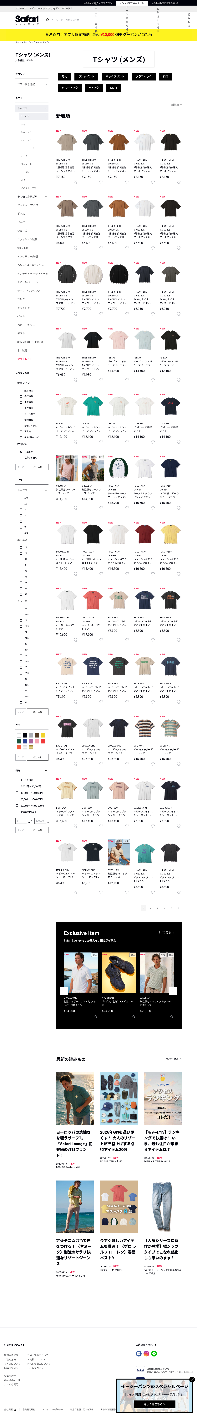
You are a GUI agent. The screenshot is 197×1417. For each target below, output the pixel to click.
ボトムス (22, 539)
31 (25, 565)
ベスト (24, 180)
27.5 (26, 673)
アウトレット (24, 359)
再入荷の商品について (38, 1363)
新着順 (175, 104)
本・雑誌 (22, 350)
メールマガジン (35, 1368)
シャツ (24, 124)
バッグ (21, 222)
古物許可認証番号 (108, 1409)
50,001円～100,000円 (32, 805)
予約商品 (28, 420)
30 (25, 559)
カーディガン (27, 172)
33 (25, 577)
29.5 (26, 696)
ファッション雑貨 (27, 239)
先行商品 (28, 396)
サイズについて (12, 1363)
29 (25, 553)
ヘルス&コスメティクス (30, 265)
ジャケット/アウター (29, 205)
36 (25, 594)
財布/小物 (22, 247)
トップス (28, 42)
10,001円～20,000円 (32, 792)
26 (25, 655)
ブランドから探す (127, 20)
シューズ (22, 230)
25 (25, 644)
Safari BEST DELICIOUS (30, 342)
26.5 (26, 661)
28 (25, 547)
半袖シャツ (26, 132)
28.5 (26, 685)
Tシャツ (25, 116)
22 (25, 608)
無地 (64, 76)
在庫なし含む (30, 457)
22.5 (26, 614)
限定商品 (28, 402)
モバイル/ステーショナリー (32, 282)
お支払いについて (36, 1359)
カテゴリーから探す (96, 20)
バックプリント (115, 76)
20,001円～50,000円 (32, 799)
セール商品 (29, 414)
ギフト (21, 333)
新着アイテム (30, 426)
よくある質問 (11, 1384)
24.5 (26, 638)
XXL (26, 533)
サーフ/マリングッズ (29, 290)
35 (25, 588)
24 (25, 632)
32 (25, 571)
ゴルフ (21, 299)
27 (25, 667)
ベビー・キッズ (26, 325)
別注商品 (28, 408)
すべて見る (164, 932)
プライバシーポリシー (52, 1409)
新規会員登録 (11, 1355)
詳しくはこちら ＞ (155, 1404)
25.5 (26, 650)
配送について (11, 1368)
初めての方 (10, 1376)
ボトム (21, 213)
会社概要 (10, 1409)
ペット (21, 316)
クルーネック (70, 87)
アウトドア (23, 307)
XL (25, 527)
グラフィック (144, 76)
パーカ (24, 156)
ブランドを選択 (26, 84)
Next (173, 991)
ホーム (18, 42)
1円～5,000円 (28, 780)
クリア (21, 467)
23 (25, 620)
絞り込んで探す (158, 20)
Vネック (94, 87)
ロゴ (165, 76)
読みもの (189, 20)
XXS (26, 498)
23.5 (26, 626)
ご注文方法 (10, 1359)
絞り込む (37, 467)
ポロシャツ (26, 140)
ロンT (113, 87)
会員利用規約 (29, 1409)
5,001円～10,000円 (31, 786)
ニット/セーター (29, 148)
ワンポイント (86, 76)
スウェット (26, 164)
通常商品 (28, 390)
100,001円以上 (29, 812)
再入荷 (27, 431)
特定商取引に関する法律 (81, 1409)
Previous (64, 991)
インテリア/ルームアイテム (32, 273)
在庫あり (28, 452)
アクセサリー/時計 (27, 256)
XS (25, 504)
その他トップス (28, 188)
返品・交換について (37, 1355)
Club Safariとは (12, 1380)
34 (25, 582)
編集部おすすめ (31, 437)
